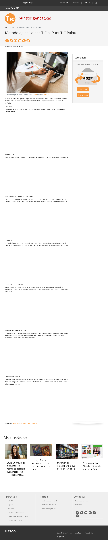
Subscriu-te (82, 89)
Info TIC (10, 501)
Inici (6, 27)
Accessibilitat (89, 533)
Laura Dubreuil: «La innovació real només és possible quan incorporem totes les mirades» (16, 468)
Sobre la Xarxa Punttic (64, 533)
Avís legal (78, 533)
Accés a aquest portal (49, 501)
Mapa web (60, 537)
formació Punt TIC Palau (28, 423)
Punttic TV (11, 509)
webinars (16, 423)
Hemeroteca (83, 95)
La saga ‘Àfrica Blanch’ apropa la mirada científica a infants (41, 465)
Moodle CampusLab (49, 509)
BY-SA (46, 95)
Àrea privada (64, 3)
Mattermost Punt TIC (49, 505)
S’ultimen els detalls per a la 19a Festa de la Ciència (66, 465)
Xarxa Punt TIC (12, 8)
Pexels (35, 95)
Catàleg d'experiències (16, 513)
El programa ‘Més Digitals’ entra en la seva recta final (92, 466)
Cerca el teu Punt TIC (15, 520)
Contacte (76, 3)
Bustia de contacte (81, 501)
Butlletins (78, 505)
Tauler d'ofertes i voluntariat (18, 516)
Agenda (10, 505)
